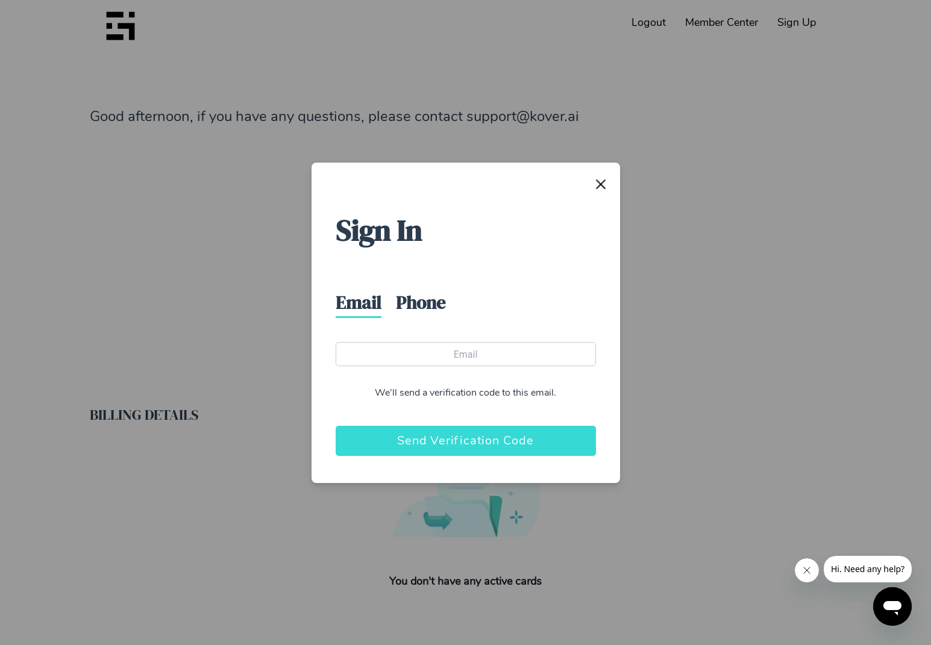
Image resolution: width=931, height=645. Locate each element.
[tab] (366, 303)
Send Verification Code (465, 440)
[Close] (601, 184)
